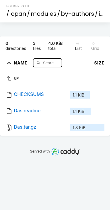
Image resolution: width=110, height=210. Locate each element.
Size (99, 62)
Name (21, 62)
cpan (18, 14)
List (78, 46)
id (101, 14)
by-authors (77, 14)
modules (43, 14)
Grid (95, 46)
